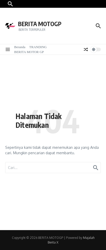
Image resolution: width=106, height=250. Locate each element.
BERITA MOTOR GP (29, 52)
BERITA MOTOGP (39, 23)
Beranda (19, 47)
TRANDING (38, 47)
